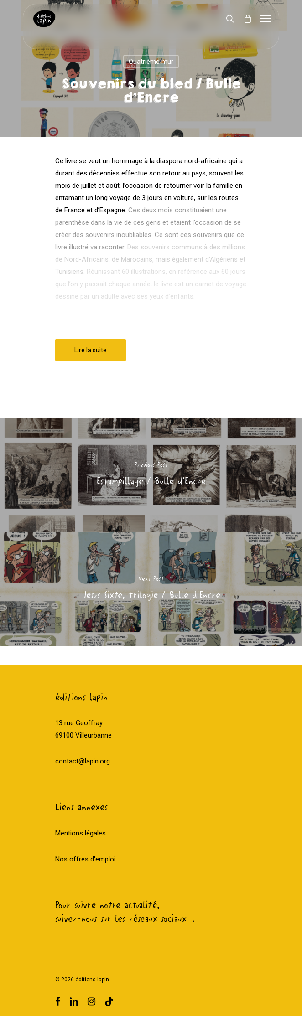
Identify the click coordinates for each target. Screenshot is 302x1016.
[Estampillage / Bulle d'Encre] (151, 475)
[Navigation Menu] (265, 18)
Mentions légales (80, 833)
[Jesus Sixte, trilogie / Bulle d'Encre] (151, 589)
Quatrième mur (151, 61)
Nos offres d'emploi (85, 859)
